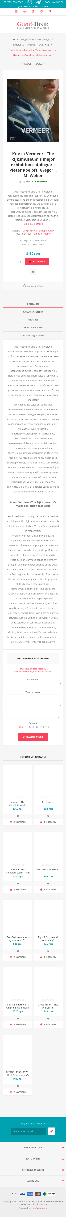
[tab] (33, 304)
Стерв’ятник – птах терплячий (48, 1006)
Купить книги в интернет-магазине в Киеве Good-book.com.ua (41, 1203)
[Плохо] (26, 727)
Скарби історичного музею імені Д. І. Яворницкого (18, 940)
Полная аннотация (33, 223)
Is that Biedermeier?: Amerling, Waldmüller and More (18, 1007)
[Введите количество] (20, 261)
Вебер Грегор (46, 230)
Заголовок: (33, 679)
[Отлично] (37, 727)
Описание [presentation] (33, 303)
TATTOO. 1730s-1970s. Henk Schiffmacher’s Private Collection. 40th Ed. (18, 1077)
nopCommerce (39, 1208)
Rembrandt (48, 802)
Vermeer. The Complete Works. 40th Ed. (18, 872)
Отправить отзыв (33, 736)
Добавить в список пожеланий (33, 272)
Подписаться (51, 1131)
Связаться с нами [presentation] (33, 327)
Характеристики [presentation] (33, 311)
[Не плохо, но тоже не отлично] (31, 727)
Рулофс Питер (29, 230)
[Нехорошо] (29, 727)
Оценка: (33, 723)
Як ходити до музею (48, 869)
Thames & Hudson (41, 233)
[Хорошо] (34, 727)
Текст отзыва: (33, 692)
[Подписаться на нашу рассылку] (28, 1131)
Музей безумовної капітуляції (48, 939)
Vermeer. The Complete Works (18, 804)
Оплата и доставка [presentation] (33, 335)
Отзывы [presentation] (33, 319)
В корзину (39, 261)
